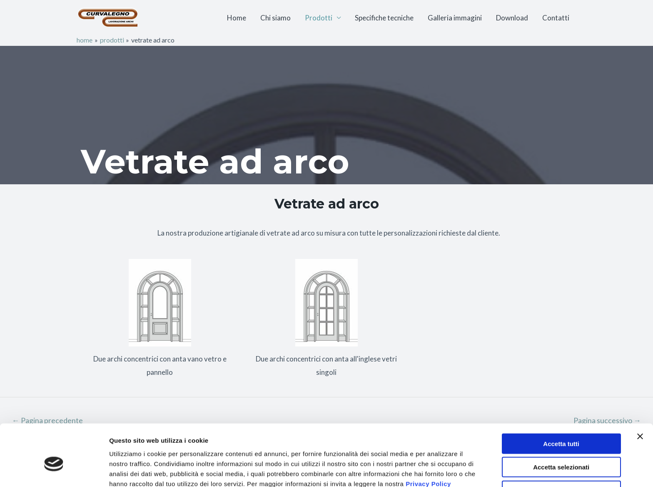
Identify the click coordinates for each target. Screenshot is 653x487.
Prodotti (318, 17)
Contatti (555, 17)
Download (512, 17)
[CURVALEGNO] (108, 17)
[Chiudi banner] (640, 396)
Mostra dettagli (438, 470)
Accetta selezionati (561, 427)
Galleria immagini (455, 17)
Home (236, 17)
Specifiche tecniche (384, 17)
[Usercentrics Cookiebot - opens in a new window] (53, 470)
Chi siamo (275, 17)
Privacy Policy (428, 443)
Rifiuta (561, 450)
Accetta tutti (561, 403)
